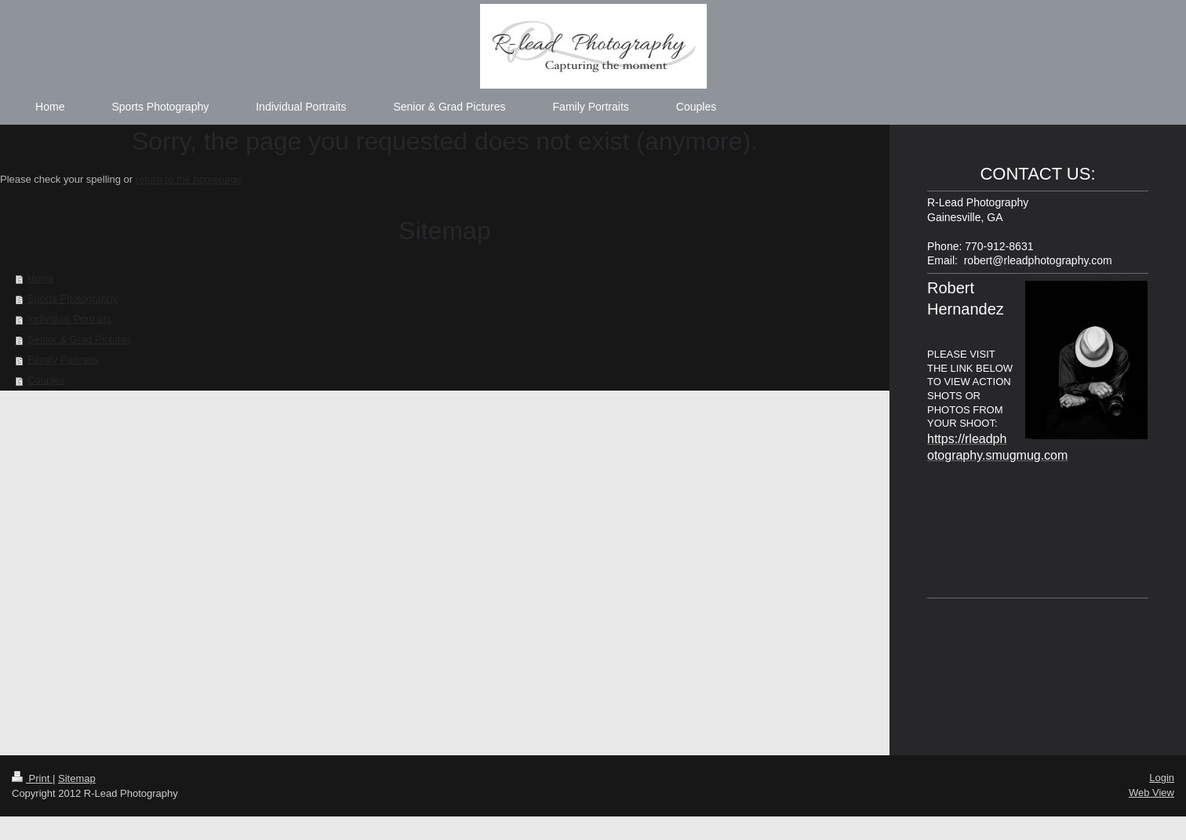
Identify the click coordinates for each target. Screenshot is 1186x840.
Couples (46, 380)
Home (41, 278)
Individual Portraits (69, 319)
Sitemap (77, 778)
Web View (1151, 792)
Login (1161, 778)
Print (32, 778)
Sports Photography (72, 298)
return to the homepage (189, 179)
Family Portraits (62, 359)
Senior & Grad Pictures (79, 339)
